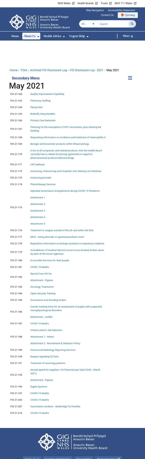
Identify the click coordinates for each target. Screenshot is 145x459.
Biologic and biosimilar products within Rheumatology (59, 119)
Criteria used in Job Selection (46, 305)
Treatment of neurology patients (47, 338)
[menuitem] (38, 36)
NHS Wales (64, 3)
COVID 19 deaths (39, 242)
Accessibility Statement (121, 10)
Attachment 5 (37, 199)
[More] (128, 36)
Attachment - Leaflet (41, 292)
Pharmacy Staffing (40, 76)
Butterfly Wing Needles (42, 89)
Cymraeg (130, 15)
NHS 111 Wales (123, 3)
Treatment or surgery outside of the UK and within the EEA (61, 205)
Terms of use (32, 434)
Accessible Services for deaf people (49, 235)
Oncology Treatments (42, 262)
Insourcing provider (40, 153)
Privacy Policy (83, 434)
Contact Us (107, 15)
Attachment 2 (37, 179)
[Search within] (88, 24)
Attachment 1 (37, 173)
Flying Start (36, 82)
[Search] (132, 24)
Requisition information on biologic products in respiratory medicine (67, 219)
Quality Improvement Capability (47, 69)
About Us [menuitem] (30, 36)
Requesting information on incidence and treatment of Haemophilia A (68, 112)
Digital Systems (38, 362)
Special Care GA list (41, 249)
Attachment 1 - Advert (42, 312)
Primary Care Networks (43, 95)
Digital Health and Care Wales (112, 454)
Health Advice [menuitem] (52, 36)
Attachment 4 (37, 192)
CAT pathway (37, 140)
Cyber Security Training (42, 268)
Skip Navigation (95, 10)
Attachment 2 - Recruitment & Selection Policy (55, 318)
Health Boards (85, 3)
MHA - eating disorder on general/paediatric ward (57, 212)
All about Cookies (106, 434)
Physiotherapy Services (43, 159)
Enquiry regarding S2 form (44, 332)
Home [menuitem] (15, 36)
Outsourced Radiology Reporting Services (52, 325)
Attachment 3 (37, 186)
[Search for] (113, 24)
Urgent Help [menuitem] (77, 36)
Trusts (104, 3)
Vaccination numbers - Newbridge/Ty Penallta (55, 381)
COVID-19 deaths (39, 368)
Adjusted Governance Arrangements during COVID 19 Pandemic (65, 166)
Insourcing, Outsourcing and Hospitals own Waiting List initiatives (66, 146)
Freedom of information (58, 434)
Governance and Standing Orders (48, 275)
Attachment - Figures (41, 255)
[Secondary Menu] (130, 54)
